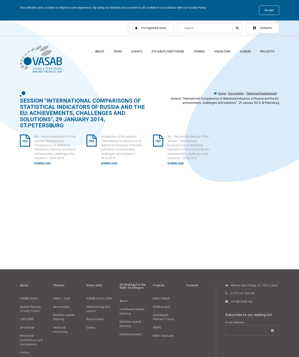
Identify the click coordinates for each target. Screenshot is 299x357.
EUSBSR (245, 51)
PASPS (157, 327)
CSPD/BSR (26, 319)
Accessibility (61, 306)
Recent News (95, 319)
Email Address (234, 322)
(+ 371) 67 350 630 (240, 293)
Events (137, 51)
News (118, 51)
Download (42, 163)
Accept (269, 10)
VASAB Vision (29, 298)
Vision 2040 (222, 51)
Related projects (130, 334)
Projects (267, 51)
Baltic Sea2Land (163, 335)
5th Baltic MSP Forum (168, 51)
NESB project (161, 306)
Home (222, 93)
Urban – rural (61, 298)
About (99, 51)
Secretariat (27, 327)
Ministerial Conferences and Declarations (31, 340)
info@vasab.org (238, 301)
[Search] (205, 28)
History (24, 352)
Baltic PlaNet (161, 298)
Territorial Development (261, 93)
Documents (236, 93)
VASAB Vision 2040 (99, 298)
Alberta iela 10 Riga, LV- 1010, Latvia (251, 285)
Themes (199, 51)
